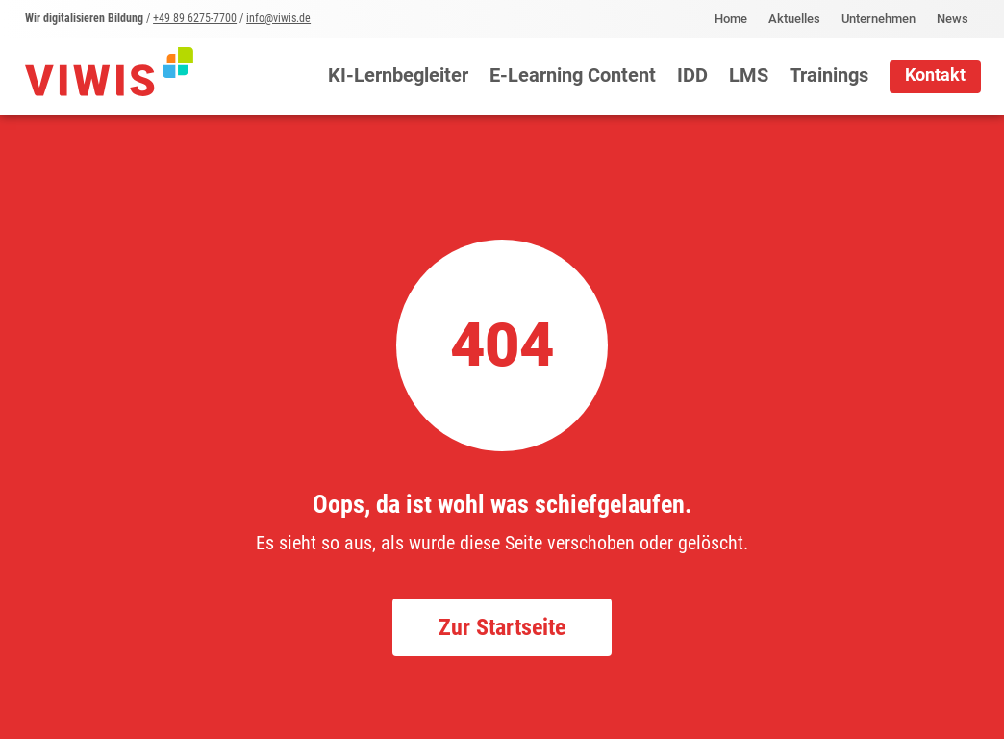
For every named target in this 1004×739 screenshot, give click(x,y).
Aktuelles (794, 19)
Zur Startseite (502, 627)
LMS (748, 75)
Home (731, 19)
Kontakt (935, 74)
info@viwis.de (278, 18)
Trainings (829, 75)
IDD (692, 75)
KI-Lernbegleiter (398, 75)
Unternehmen (878, 19)
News (952, 19)
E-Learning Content (572, 75)
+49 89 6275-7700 (195, 18)
